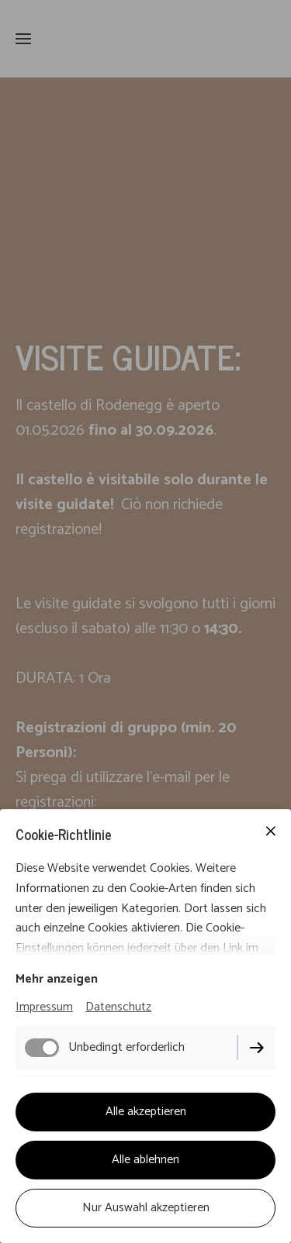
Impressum (44, 1007)
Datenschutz (118, 1007)
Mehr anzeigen (57, 979)
